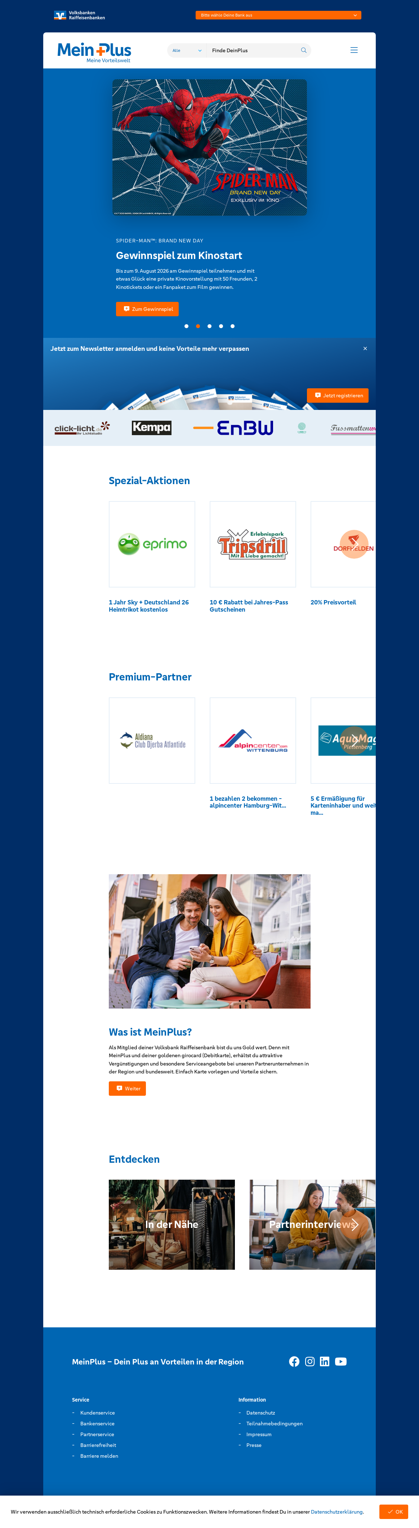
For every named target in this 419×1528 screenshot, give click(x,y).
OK (394, 1512)
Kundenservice (97, 1412)
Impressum (259, 1434)
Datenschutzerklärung (337, 1512)
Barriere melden (99, 1456)
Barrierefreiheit (98, 1445)
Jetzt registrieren (337, 395)
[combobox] (278, 15)
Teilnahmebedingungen (274, 1423)
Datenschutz (260, 1412)
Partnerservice (97, 1434)
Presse (254, 1445)
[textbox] (278, 15)
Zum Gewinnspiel (147, 309)
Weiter (127, 1088)
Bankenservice (97, 1423)
